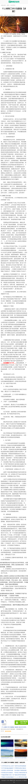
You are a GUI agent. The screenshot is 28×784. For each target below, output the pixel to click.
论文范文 (13, 5)
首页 (8, 5)
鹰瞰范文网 (12, 780)
